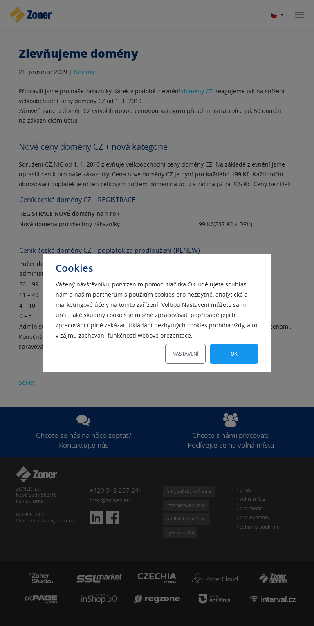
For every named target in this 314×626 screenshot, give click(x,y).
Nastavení (185, 353)
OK (234, 353)
